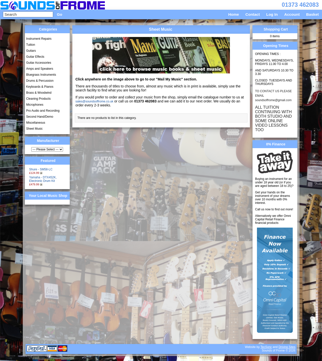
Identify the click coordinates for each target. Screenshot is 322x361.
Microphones (35, 104)
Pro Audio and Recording (43, 110)
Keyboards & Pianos (40, 86)
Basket (312, 14)
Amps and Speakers (39, 68)
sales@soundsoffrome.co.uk (94, 101)
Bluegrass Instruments (41, 74)
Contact (252, 14)
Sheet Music (34, 128)
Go (59, 14)
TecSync (266, 347)
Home (233, 14)
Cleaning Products (38, 98)
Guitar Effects (35, 56)
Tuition (30, 44)
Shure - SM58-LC (41, 169)
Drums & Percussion (40, 80)
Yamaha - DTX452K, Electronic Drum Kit (43, 179)
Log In (272, 14)
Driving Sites (286, 347)
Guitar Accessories (38, 62)
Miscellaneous (35, 122)
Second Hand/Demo (39, 116)
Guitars (31, 50)
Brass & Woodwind (39, 92)
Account (292, 14)
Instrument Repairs (39, 38)
